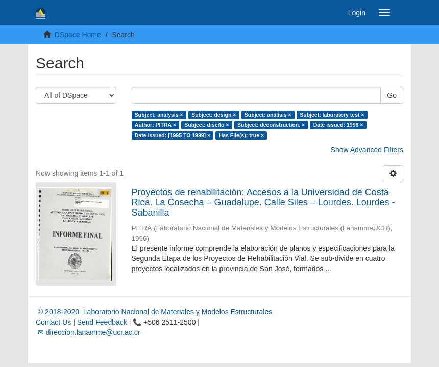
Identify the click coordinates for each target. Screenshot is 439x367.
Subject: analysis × (159, 115)
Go (392, 95)
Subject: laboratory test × (332, 115)
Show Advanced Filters (367, 150)
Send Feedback (102, 322)
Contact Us (53, 322)
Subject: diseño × (206, 125)
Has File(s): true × (241, 135)
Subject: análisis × (268, 115)
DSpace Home (78, 35)
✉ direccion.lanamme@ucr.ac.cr (88, 332)
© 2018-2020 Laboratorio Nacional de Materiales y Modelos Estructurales (154, 312)
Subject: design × (213, 115)
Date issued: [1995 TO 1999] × (172, 135)
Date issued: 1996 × (338, 125)
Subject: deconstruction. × (271, 125)
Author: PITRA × (155, 125)
